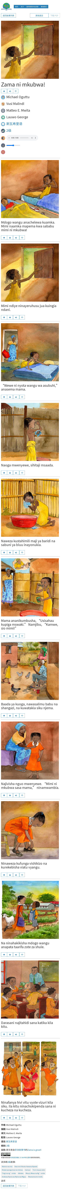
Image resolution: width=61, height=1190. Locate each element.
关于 (22, 7)
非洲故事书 (20, 1149)
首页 (16, 7)
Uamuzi (27, 1170)
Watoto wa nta (7, 1166)
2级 (8, 130)
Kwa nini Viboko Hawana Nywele (26, 1166)
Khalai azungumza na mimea (12, 1170)
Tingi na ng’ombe (9, 1173)
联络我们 (44, 7)
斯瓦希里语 (14, 123)
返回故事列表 (8, 15)
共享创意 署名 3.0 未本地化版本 (20, 1157)
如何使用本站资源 (32, 7)
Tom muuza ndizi (39, 1170)
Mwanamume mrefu (35, 1177)
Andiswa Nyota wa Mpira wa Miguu (14, 1177)
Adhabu (20, 1173)
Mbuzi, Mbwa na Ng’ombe (35, 1173)
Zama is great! (34, 1149)
